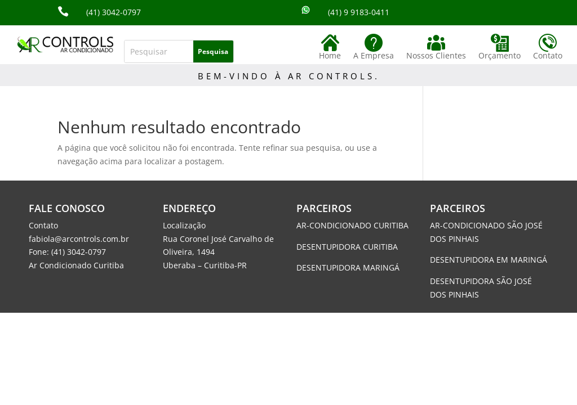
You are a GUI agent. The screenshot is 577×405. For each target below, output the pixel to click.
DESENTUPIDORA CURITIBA (347, 246)
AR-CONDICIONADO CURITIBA (352, 225)
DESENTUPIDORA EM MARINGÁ (488, 259)
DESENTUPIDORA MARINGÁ (348, 267)
